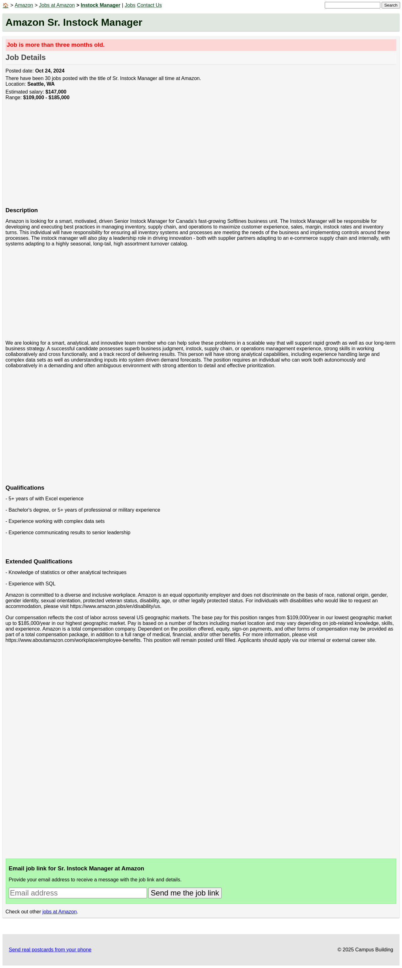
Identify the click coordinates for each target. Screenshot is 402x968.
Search (390, 5)
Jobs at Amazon (57, 5)
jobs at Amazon (59, 911)
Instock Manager (100, 5)
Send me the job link (185, 893)
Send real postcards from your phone (50, 949)
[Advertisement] (194, 157)
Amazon (24, 5)
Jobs (130, 5)
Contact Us (149, 5)
